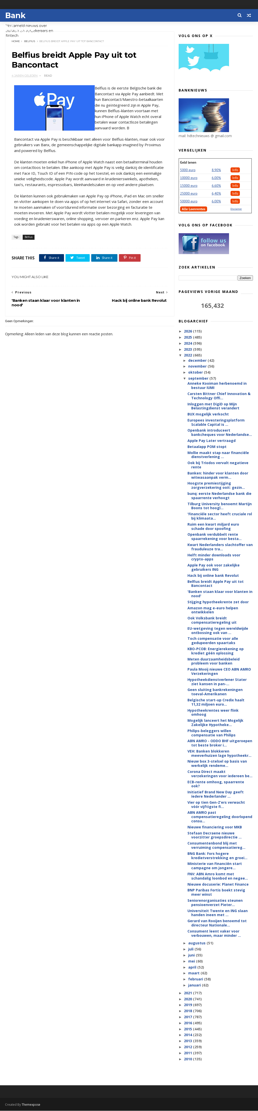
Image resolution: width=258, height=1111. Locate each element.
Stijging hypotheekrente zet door (218, 602)
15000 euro (189, 186)
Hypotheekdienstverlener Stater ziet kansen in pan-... (217, 681)
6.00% (216, 178)
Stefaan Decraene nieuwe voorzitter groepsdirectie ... (214, 835)
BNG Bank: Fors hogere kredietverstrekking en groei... (217, 855)
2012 (188, 1047)
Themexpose (31, 1105)
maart (194, 973)
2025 (188, 337)
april (192, 967)
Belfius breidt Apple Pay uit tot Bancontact (215, 583)
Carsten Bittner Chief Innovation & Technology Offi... (218, 396)
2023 (188, 349)
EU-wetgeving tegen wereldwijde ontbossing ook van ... (217, 630)
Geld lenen (188, 162)
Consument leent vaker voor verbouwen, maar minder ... (214, 933)
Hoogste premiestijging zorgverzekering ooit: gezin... (216, 485)
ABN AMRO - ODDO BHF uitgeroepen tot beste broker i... (219, 743)
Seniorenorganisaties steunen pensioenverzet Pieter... (215, 902)
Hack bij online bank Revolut (213, 575)
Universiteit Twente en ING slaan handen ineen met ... (217, 913)
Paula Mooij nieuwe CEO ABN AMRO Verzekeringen (219, 671)
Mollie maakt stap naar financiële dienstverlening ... (218, 455)
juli (191, 949)
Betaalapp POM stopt (207, 446)
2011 (188, 1053)
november (198, 366)
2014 (188, 1035)
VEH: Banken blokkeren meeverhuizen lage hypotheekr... (219, 753)
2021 (188, 993)
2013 (188, 1041)
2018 (188, 1011)
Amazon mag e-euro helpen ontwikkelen (212, 610)
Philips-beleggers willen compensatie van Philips (211, 733)
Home (16, 41)
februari (196, 979)
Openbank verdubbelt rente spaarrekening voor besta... (214, 536)
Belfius (29, 41)
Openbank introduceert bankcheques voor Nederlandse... (219, 432)
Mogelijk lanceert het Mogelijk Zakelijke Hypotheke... (215, 722)
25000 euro (189, 193)
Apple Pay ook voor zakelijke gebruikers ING (213, 567)
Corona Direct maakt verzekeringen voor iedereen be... (219, 773)
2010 (188, 1059)
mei (192, 961)
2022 (188, 355)
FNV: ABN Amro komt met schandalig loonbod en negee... (217, 876)
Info (235, 170)
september (198, 378)
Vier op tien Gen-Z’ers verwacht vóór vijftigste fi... (216, 804)
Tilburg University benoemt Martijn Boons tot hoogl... (219, 506)
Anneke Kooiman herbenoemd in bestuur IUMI (217, 385)
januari (195, 985)
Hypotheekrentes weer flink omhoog (213, 712)
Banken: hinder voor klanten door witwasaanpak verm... (217, 475)
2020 (188, 999)
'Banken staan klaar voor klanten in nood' (219, 593)
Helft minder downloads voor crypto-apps (213, 557)
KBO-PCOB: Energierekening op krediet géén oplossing (215, 651)
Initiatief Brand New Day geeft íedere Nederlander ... (215, 794)
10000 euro (189, 178)
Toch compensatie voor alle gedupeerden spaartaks (212, 640)
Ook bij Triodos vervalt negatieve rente (217, 465)
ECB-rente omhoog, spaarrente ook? (215, 784)
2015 (188, 1029)
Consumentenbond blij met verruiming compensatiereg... (216, 845)
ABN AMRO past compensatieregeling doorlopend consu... (219, 817)
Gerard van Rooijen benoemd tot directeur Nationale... (217, 923)
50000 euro (189, 201)
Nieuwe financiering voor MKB (214, 827)
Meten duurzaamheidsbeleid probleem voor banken (213, 661)
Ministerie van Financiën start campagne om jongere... (214, 865)
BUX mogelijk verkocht (208, 414)
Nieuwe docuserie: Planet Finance (218, 884)
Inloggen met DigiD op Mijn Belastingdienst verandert (213, 406)
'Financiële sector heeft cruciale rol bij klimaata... (219, 516)
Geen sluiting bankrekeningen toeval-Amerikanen (215, 692)
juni (192, 955)
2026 (188, 331)
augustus (197, 943)
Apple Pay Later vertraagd (211, 440)
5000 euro (188, 170)
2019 (188, 1005)
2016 (188, 1023)
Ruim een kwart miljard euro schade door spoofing (213, 526)
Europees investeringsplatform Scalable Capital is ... (216, 422)
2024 (188, 343)
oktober (196, 372)
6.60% (216, 186)
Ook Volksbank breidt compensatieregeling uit (212, 620)
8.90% (216, 170)
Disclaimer (236, 209)
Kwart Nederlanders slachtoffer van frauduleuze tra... (220, 547)
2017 (188, 1017)
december (198, 360)
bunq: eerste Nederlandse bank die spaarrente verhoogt (219, 495)
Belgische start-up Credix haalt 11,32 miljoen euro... (215, 702)
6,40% (216, 193)
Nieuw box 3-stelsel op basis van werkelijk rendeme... (217, 763)
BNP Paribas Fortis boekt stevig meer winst (216, 892)
